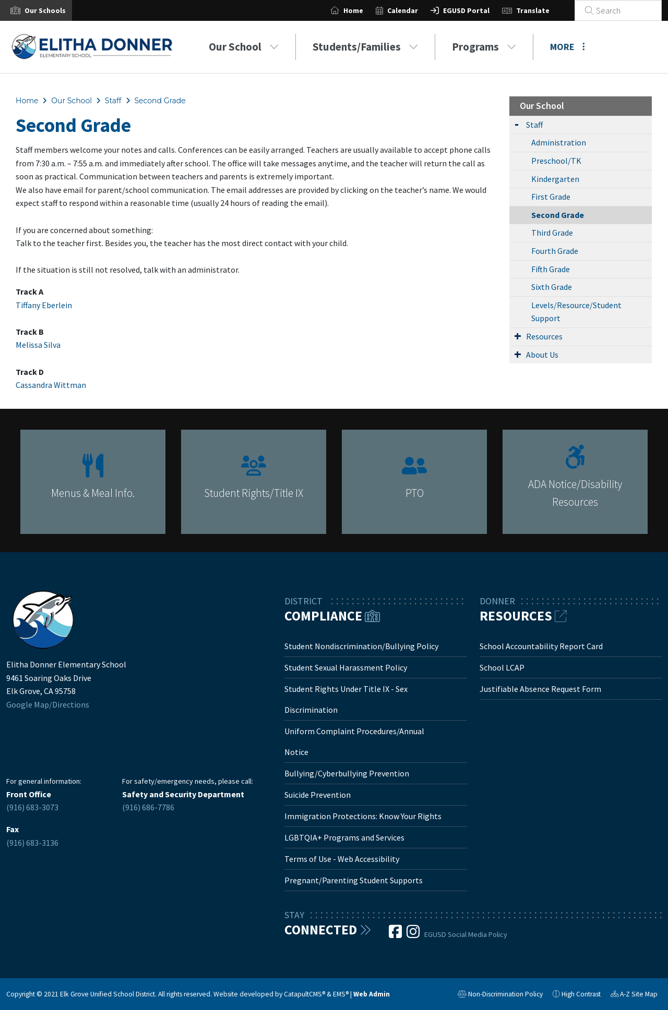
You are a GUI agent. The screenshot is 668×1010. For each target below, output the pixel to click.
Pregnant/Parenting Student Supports (353, 880)
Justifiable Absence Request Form (540, 689)
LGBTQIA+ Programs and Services (344, 837)
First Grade (550, 196)
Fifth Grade (550, 269)
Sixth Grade (551, 287)
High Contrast (581, 994)
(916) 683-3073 (32, 807)
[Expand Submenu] (516, 124)
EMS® (341, 994)
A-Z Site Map (634, 995)
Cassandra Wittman (51, 385)
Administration (558, 142)
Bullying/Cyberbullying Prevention (346, 773)
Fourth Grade (554, 251)
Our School (244, 47)
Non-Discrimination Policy (500, 995)
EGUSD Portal (479, 10)
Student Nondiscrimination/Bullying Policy (361, 646)
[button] (45, 10)
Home (366, 10)
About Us (542, 354)
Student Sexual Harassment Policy (345, 667)
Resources (544, 336)
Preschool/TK (556, 160)
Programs (484, 47)
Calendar (415, 10)
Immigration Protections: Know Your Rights (363, 816)
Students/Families (365, 47)
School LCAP (502, 667)
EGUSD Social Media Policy (465, 934)
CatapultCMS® (304, 994)
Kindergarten (555, 179)
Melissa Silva (38, 344)
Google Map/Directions (47, 704)
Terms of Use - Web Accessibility (341, 859)
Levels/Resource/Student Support (576, 312)
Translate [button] (545, 10)
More (567, 47)
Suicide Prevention (317, 794)
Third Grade (552, 232)
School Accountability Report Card (541, 646)
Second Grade (159, 100)
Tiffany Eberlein (44, 305)
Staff (113, 100)
